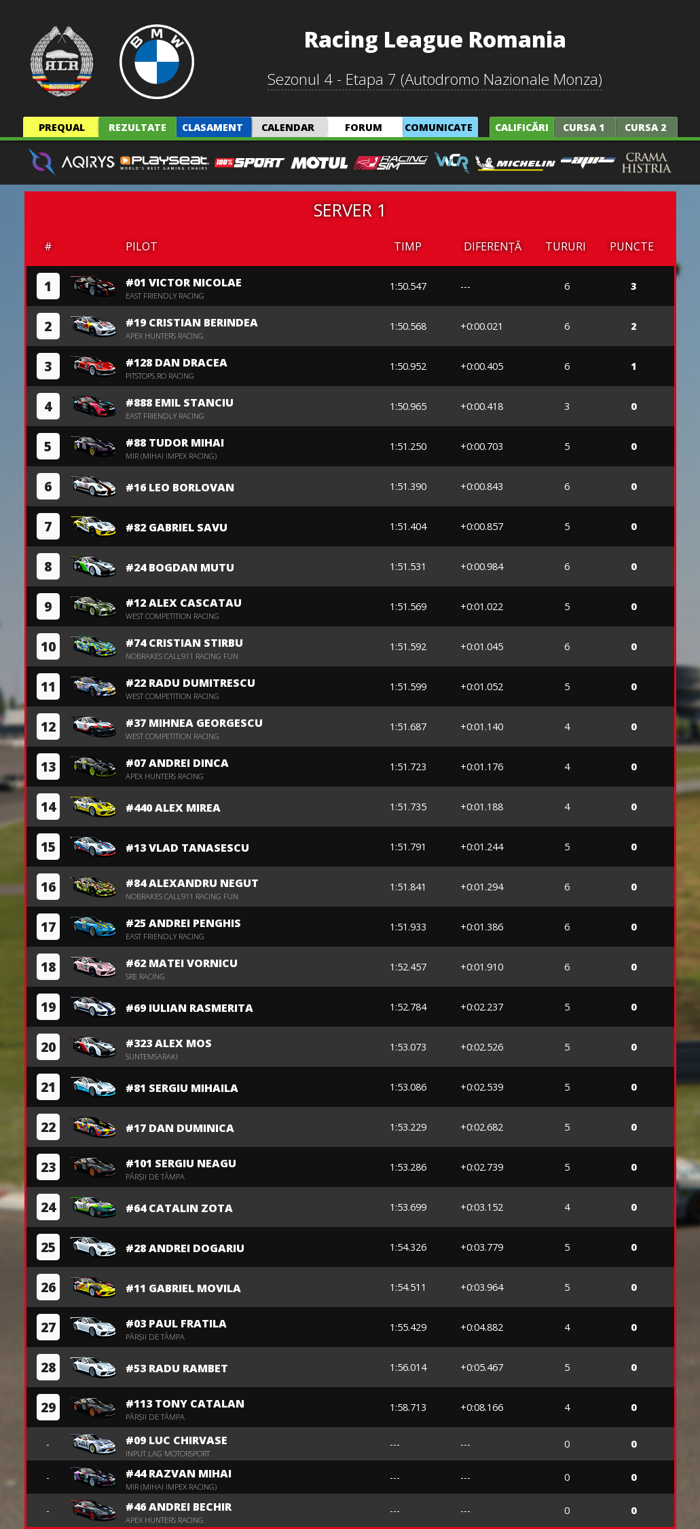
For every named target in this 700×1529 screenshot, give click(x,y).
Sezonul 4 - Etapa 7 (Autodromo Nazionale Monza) (435, 79)
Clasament (212, 127)
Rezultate (137, 127)
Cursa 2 (645, 127)
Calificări (522, 127)
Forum (363, 127)
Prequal (62, 127)
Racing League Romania (435, 39)
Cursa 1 (583, 127)
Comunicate (439, 127)
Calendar (287, 127)
